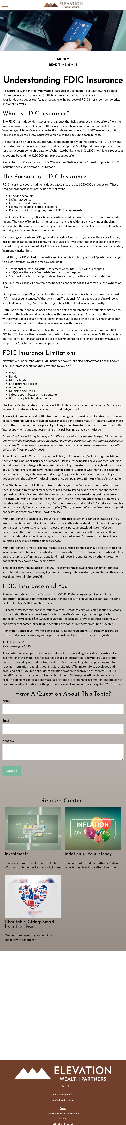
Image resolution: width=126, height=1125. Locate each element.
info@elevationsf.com (63, 1100)
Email (5, 720)
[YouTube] (63, 1086)
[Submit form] (11, 771)
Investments (16, 854)
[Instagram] (68, 1086)
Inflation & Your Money (88, 854)
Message (8, 740)
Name (6, 700)
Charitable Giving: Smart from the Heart (29, 924)
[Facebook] (57, 1086)
